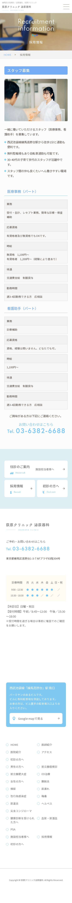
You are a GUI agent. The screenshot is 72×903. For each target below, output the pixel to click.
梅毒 (44, 796)
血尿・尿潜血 (49, 818)
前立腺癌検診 (49, 766)
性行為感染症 (18, 796)
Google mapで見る (28, 718)
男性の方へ (17, 766)
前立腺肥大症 (18, 774)
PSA (12, 829)
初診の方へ (17, 759)
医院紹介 (15, 752)
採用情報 (46, 837)
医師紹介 (46, 745)
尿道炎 (14, 803)
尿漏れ (45, 789)
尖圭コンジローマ (21, 811)
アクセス (46, 752)
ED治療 (45, 774)
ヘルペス (46, 803)
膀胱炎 (45, 781)
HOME (14, 745)
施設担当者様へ (19, 837)
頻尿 (13, 789)
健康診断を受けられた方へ (22, 820)
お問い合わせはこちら (36, 427)
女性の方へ (17, 781)
